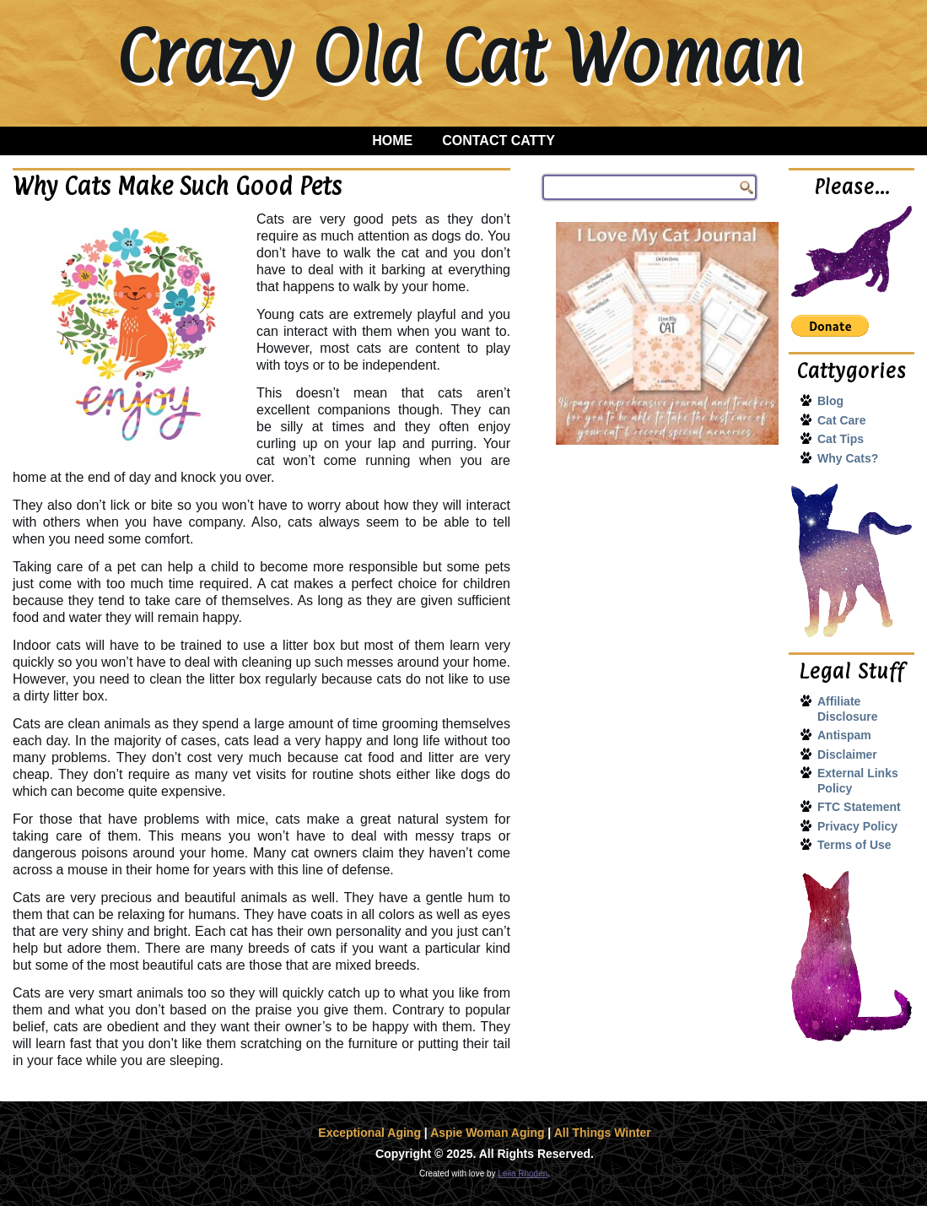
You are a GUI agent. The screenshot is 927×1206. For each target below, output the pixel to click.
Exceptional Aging (369, 1132)
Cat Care (841, 420)
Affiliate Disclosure (847, 709)
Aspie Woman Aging (487, 1132)
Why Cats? (847, 458)
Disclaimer (847, 754)
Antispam (844, 735)
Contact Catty (498, 140)
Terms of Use (854, 845)
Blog (830, 401)
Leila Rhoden (522, 1173)
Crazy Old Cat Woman (458, 56)
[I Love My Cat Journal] (667, 333)
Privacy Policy (857, 826)
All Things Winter (602, 1132)
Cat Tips (840, 439)
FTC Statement (859, 807)
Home (392, 140)
